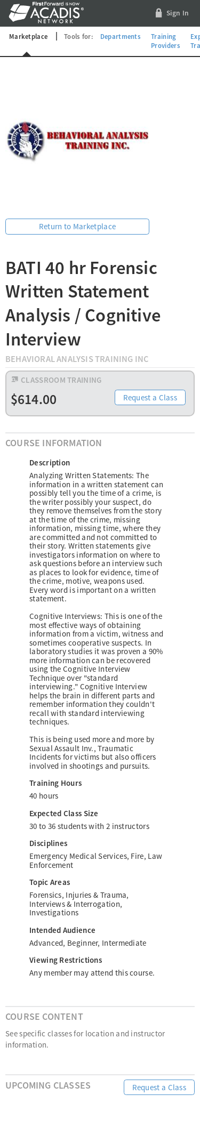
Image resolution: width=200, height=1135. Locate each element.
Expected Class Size (64, 813)
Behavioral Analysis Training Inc (77, 359)
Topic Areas (49, 882)
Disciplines (48, 843)
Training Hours (55, 783)
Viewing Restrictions (65, 960)
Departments (120, 36)
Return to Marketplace (77, 226)
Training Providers (165, 41)
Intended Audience (62, 930)
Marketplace (28, 36)
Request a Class (150, 397)
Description (49, 462)
